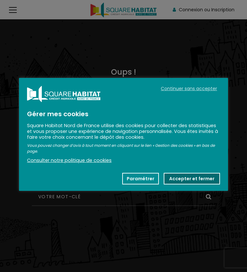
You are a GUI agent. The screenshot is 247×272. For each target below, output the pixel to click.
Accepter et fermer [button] (192, 178)
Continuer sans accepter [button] (189, 88)
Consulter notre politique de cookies (69, 160)
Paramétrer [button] (140, 178)
